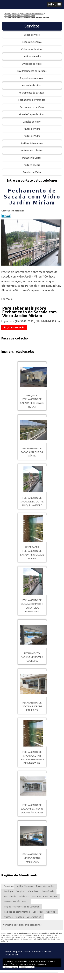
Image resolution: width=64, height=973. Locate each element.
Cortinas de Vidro (32, 56)
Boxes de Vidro (32, 34)
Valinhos (8, 917)
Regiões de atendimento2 (17, 912)
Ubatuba (50, 912)
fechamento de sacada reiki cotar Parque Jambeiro (32, 501)
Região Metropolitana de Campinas (21, 906)
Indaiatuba (24, 896)
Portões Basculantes (32, 150)
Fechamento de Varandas (32, 99)
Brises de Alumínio (32, 42)
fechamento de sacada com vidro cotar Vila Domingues (32, 606)
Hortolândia (10, 896)
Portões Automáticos (32, 143)
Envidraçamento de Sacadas (32, 71)
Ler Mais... (7, 299)
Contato (46, 951)
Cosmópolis (48, 891)
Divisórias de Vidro (32, 63)
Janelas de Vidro (32, 121)
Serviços (32, 26)
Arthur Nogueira (25, 886)
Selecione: (9, 886)
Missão (27, 951)
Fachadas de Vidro (32, 85)
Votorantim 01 (34, 917)
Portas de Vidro (32, 136)
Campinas (20, 891)
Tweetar (6, 216)
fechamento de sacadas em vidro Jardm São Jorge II (32, 809)
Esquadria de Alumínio (32, 78)
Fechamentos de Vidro (32, 107)
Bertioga (8, 891)
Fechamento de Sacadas (32, 92)
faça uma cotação (14, 327)
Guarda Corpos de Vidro (32, 114)
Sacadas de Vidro (32, 172)
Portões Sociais (32, 165)
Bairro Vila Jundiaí (45, 886)
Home (8, 951)
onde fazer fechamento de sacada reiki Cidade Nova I (32, 553)
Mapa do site (11, 954)
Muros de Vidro (32, 128)
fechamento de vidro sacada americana (32, 858)
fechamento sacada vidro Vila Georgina (32, 657)
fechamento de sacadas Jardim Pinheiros (32, 706)
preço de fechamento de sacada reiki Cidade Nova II (32, 401)
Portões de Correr (32, 157)
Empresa (17, 951)
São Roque (38, 912)
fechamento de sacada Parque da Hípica (32, 452)
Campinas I (33, 891)
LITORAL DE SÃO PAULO (44, 896)
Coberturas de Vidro (32, 49)
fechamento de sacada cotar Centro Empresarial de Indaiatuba (32, 758)
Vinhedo (20, 917)
